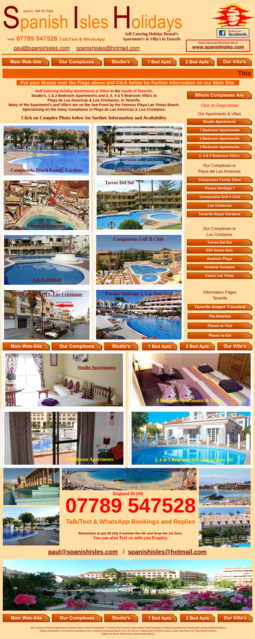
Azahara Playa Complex (139, 170)
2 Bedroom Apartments (90, 459)
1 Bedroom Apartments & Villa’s (190, 400)
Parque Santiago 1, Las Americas (139, 293)
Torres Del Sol (119, 182)
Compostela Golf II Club (138, 239)
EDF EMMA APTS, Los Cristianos (46, 294)
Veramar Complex (46, 226)
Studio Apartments (96, 367)
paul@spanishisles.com (83, 551)
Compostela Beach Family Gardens (46, 170)
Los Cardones (47, 279)
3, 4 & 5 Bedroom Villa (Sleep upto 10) (194, 459)
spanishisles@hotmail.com (167, 551)
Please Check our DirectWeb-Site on (218, 42)
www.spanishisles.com (218, 47)
